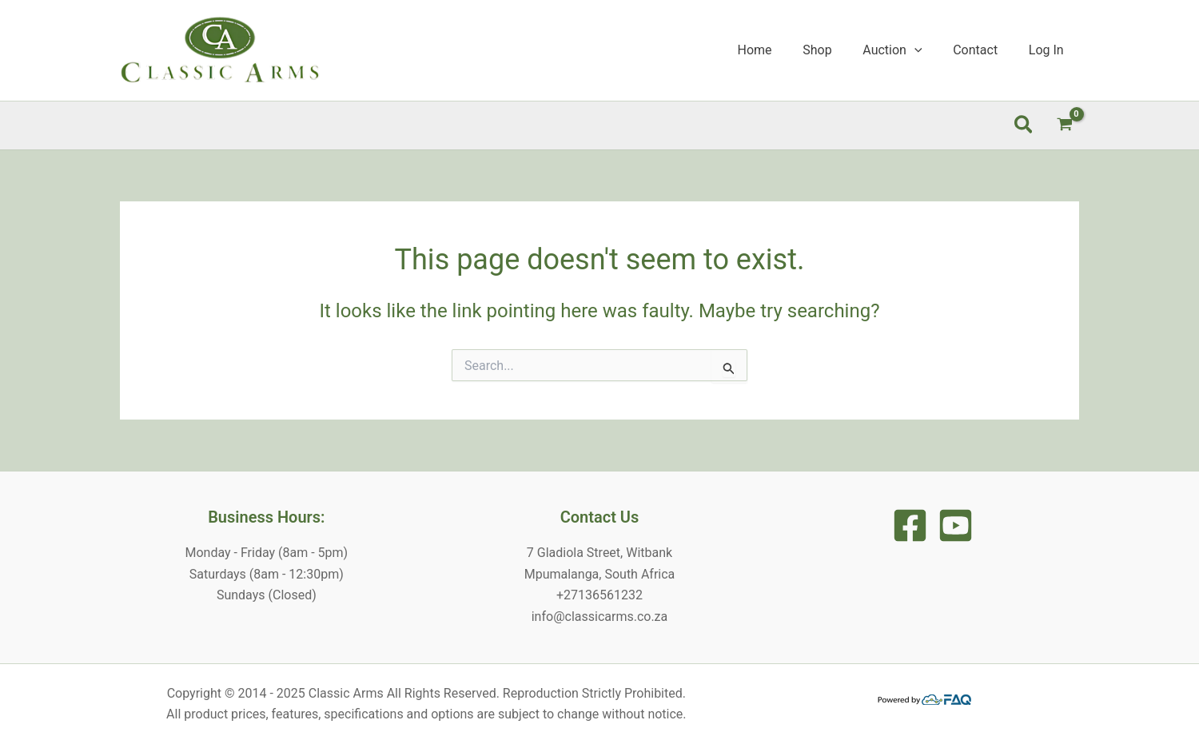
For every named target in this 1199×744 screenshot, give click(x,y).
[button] (1024, 125)
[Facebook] (910, 525)
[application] (928, 50)
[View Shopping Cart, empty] (1064, 125)
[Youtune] (956, 525)
